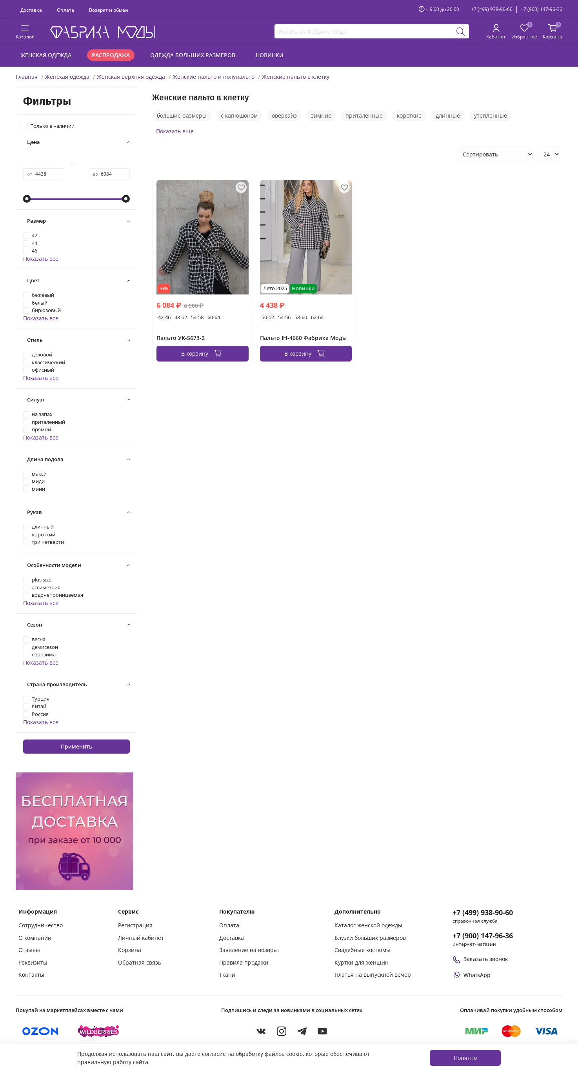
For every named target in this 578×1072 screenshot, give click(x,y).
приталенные (364, 115)
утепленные (490, 115)
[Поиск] (461, 31)
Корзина (129, 950)
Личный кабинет (141, 937)
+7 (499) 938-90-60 (492, 9)
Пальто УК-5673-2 (180, 338)
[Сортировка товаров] (495, 154)
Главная (27, 76)
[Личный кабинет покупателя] (496, 32)
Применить (76, 746)
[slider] (27, 199)
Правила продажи (243, 962)
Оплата (65, 10)
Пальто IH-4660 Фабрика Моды (303, 338)
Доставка (31, 10)
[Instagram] (281, 1031)
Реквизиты (32, 962)
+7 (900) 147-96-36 (541, 9)
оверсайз (284, 115)
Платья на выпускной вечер (372, 974)
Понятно (465, 1057)
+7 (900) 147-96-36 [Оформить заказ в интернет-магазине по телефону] (483, 935)
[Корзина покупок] (552, 32)
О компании (34, 937)
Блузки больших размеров (370, 937)
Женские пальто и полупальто (213, 76)
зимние (321, 115)
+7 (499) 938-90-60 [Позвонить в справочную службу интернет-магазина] (483, 912)
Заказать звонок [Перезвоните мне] (480, 959)
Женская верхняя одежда (131, 76)
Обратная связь (139, 962)
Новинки (270, 55)
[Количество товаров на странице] (549, 154)
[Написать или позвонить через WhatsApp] (472, 975)
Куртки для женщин (361, 962)
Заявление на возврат (249, 950)
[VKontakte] (261, 1031)
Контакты (31, 974)
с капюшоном (239, 115)
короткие (409, 115)
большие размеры (182, 115)
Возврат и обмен (108, 10)
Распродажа (111, 55)
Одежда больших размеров (192, 55)
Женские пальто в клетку (295, 76)
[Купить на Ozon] (40, 1031)
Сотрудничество (40, 925)
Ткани (227, 974)
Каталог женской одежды (368, 925)
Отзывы (29, 950)
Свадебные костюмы (362, 950)
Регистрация (135, 925)
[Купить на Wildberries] (98, 1031)
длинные (448, 115)
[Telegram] (302, 1031)
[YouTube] (322, 1031)
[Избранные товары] (524, 32)
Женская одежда (45, 55)
